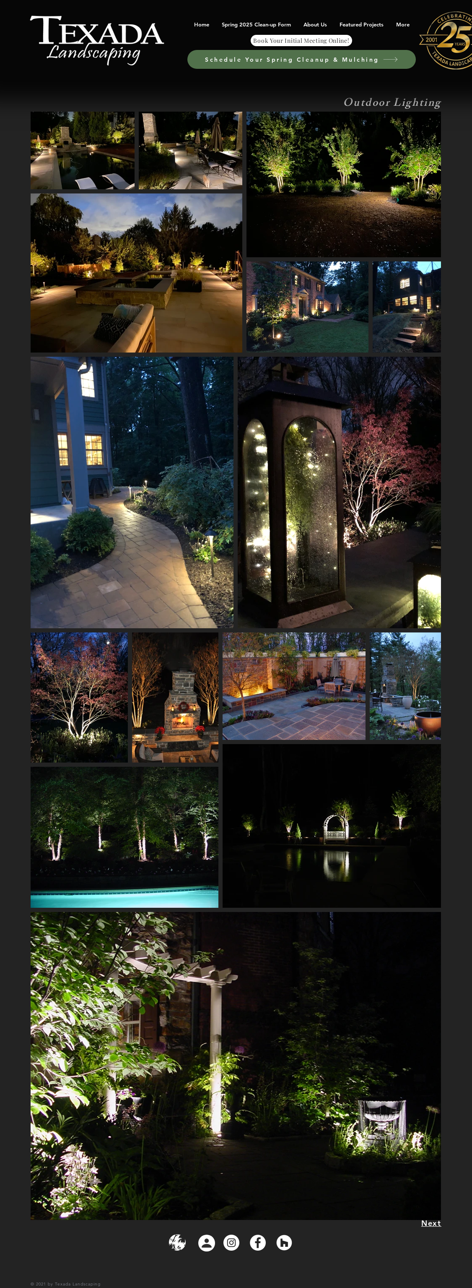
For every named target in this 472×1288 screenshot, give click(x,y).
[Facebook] (258, 1243)
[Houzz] (284, 1243)
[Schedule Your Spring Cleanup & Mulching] (301, 59)
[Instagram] (231, 1243)
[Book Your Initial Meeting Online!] (301, 40)
